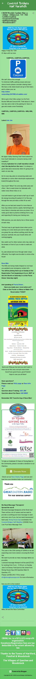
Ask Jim (9, 120)
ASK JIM (23, 391)
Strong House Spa (15, 520)
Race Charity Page (17, 477)
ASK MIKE (24, 393)
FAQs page (18, 383)
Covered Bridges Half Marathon (18, 5)
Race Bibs (5, 263)
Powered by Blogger (18, 671)
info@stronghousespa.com (11, 577)
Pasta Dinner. (18, 285)
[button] (33, 13)
